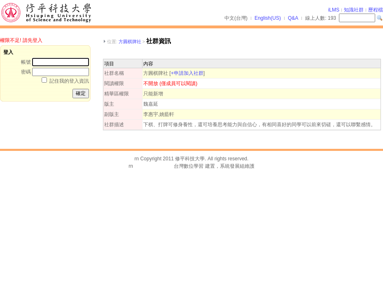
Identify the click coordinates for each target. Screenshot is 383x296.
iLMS (333, 10)
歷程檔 (375, 10)
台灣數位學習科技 (154, 166)
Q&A (293, 18)
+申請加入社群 (187, 73)
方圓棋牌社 (130, 41)
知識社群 (354, 10)
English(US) (268, 18)
